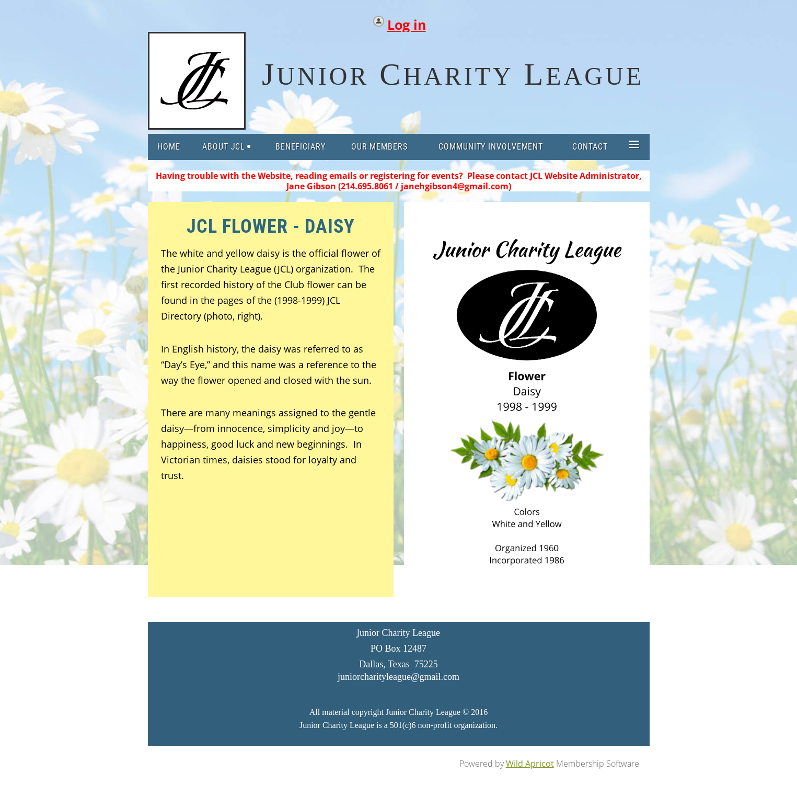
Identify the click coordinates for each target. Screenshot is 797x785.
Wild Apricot (530, 763)
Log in (406, 22)
